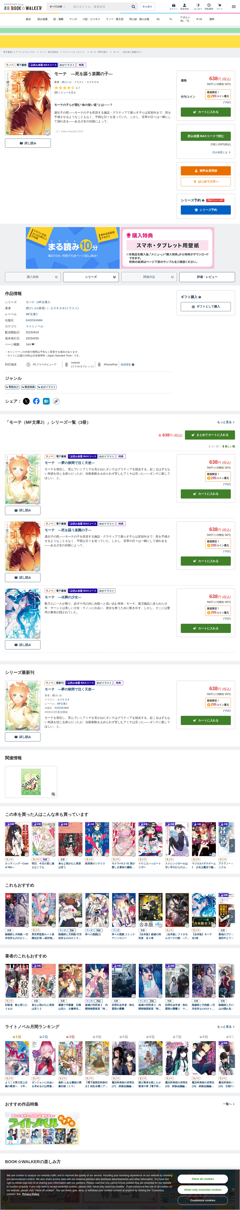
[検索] (134, 7)
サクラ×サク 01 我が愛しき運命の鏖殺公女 (123, 873)
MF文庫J (31, 321)
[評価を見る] (67, 97)
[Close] (233, 1189)
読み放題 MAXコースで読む (206, 143)
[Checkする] (47, 140)
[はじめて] (198, 6)
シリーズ (100, 284)
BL (158, 19)
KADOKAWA (34, 327)
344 (30, 352)
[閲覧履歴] (209, 6)
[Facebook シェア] (36, 408)
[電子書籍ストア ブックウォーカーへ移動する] (19, 59)
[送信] (134, 7)
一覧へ (229, 1111)
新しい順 (228, 454)
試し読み (28, 150)
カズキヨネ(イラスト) (64, 315)
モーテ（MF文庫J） (39, 309)
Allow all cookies (203, 1178)
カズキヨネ (93, 89)
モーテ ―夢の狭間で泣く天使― (70, 470)
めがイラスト (47, 394)
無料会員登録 (206, 178)
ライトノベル (34, 333)
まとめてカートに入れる (210, 442)
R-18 (199, 19)
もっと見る (226, 429)
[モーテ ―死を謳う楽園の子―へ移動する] (127, 59)
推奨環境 (127, 372)
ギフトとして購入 (206, 314)
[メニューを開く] (233, 6)
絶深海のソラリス (95, 871)
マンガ (73, 19)
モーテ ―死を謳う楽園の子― (68, 537)
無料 (211, 19)
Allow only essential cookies (203, 1189)
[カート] (220, 6)
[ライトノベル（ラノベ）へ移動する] (74, 59)
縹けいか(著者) (35, 315)
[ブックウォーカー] (22, 6)
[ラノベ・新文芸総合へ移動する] (49, 59)
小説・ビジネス (91, 19)
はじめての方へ (206, 189)
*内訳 (227, 109)
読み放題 (43, 19)
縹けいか (67, 89)
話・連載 (58, 19)
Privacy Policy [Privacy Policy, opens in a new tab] (30, 1194)
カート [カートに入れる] (206, 501)
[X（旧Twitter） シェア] (26, 408)
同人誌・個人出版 (139, 19)
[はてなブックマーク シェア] (46, 408)
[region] (120, 1189)
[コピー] (56, 408)
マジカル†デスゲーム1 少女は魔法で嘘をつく (204, 873)
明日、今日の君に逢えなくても (43, 873)
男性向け (12, 394)
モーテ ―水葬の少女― (63, 604)
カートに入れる (206, 119)
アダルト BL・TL (185, 19)
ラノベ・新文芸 (114, 19)
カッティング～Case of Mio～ (17, 873)
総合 (28, 19)
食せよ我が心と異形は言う (69, 873)
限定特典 (28, 394)
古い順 (213, 454)
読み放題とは (221, 159)
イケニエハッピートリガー (149, 873)
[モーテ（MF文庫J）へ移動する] (99, 59)
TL (170, 19)
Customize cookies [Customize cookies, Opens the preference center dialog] (202, 1200)
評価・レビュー (207, 284)
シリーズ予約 (193, 208)
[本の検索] (59, 7)
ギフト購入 (191, 304)
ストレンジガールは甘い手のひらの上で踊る (176, 873)
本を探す (147, 6)
